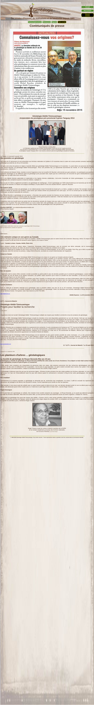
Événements (46, 22)
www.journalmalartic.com (5, 344)
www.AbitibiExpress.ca (5, 293)
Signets (54, 22)
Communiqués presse (34, 22)
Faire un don (62, 22)
